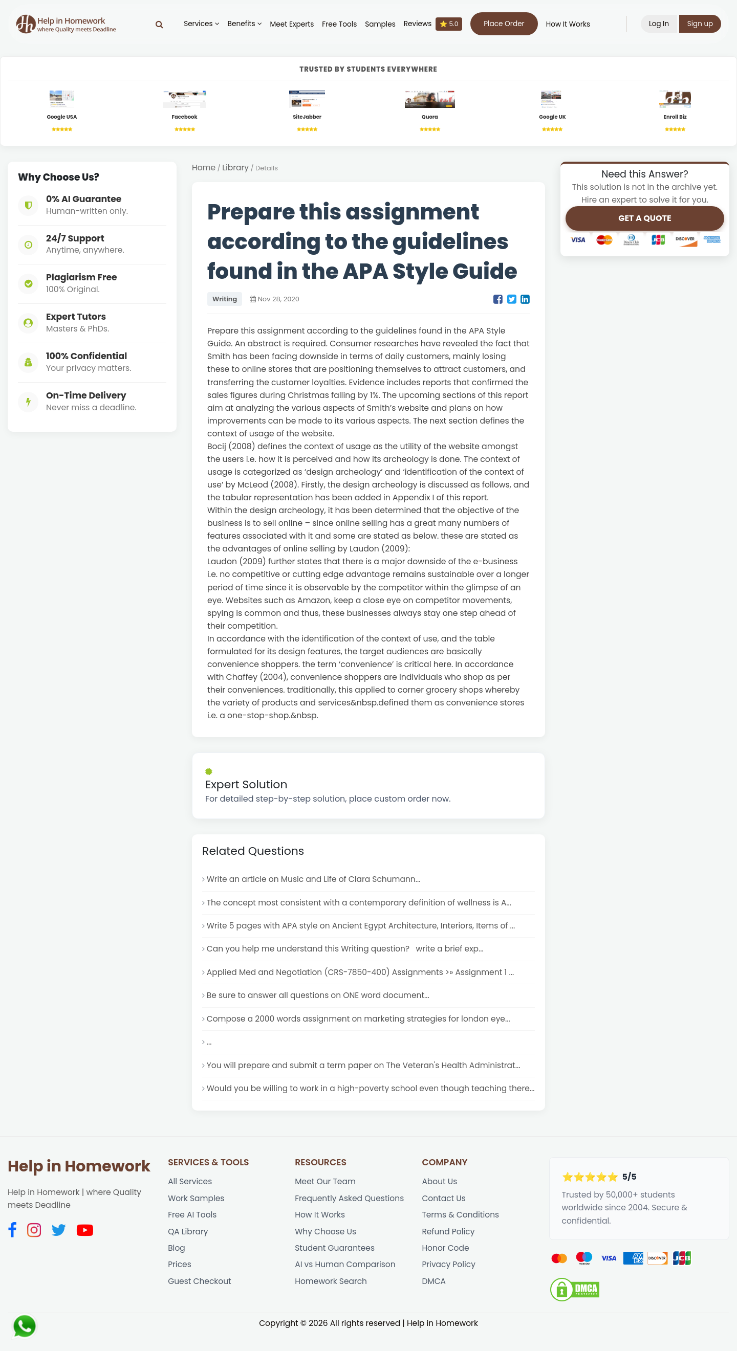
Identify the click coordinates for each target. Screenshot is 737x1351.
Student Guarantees (335, 1266)
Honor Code (445, 1266)
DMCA (434, 1300)
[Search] (159, 24)
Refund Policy (448, 1250)
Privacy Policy (449, 1283)
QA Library (188, 1250)
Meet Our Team (325, 1199)
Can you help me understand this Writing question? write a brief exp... (347, 951)
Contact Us (444, 1216)
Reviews (432, 24)
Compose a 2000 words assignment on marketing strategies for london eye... (360, 1021)
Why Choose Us (326, 1250)
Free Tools (339, 24)
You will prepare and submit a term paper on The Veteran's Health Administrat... (365, 1069)
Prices (179, 1283)
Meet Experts (292, 24)
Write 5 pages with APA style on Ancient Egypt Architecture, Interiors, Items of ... (363, 927)
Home (204, 169)
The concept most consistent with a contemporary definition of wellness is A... (361, 904)
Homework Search (331, 1300)
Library (236, 169)
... (209, 1045)
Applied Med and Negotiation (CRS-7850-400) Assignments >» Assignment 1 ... (362, 974)
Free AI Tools (192, 1233)
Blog (176, 1266)
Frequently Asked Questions (350, 1216)
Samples (380, 24)
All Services (190, 1199)
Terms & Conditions (461, 1233)
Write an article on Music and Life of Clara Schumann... (315, 880)
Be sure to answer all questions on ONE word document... (319, 998)
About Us (440, 1199)
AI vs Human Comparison (346, 1283)
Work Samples (196, 1216)
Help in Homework (79, 1183)
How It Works (568, 24)
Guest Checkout (200, 1300)
